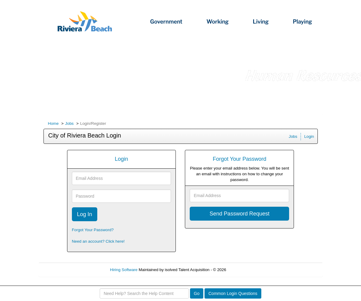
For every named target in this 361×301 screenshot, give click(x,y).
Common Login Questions (232, 293)
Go (197, 293)
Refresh (244, 269)
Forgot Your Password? (93, 230)
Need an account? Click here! (98, 241)
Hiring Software (123, 269)
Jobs (69, 123)
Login (309, 136)
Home (53, 123)
